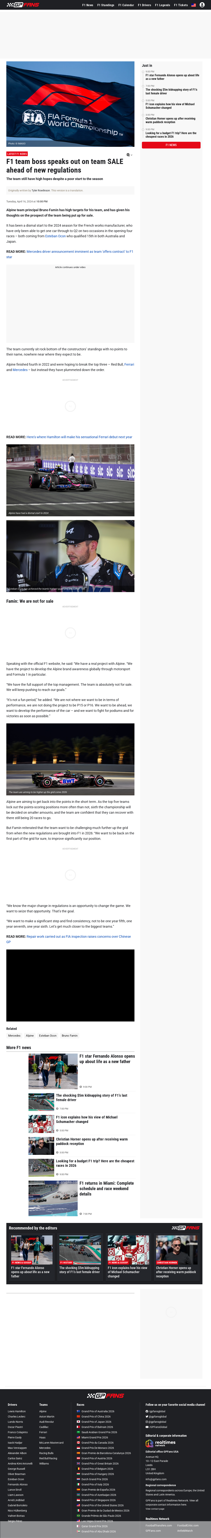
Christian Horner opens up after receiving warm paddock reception (170, 120)
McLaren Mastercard (51, 1442)
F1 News (87, 5)
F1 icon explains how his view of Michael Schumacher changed (170, 105)
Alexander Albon (17, 1453)
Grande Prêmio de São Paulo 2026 (99, 1515)
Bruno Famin (69, 1035)
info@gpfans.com (156, 1479)
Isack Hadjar (15, 1442)
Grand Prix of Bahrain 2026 (95, 1427)
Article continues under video (70, 267)
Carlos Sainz (15, 1458)
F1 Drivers (144, 5)
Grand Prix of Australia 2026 (95, 1411)
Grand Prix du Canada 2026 (95, 1442)
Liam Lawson (15, 1494)
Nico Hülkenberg (17, 1510)
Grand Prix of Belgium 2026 (95, 1468)
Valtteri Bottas (16, 1515)
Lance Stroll (14, 1489)
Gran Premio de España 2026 (96, 1489)
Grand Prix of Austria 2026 (94, 1458)
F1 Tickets (181, 5)
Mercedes (20, 370)
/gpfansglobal (155, 1411)
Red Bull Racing (48, 1458)
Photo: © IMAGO (17, 143)
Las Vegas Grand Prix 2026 (95, 1521)
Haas (42, 1437)
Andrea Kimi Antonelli (20, 1463)
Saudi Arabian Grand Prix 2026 (97, 1432)
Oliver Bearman (17, 1474)
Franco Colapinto (18, 1432)
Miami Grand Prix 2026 (92, 1437)
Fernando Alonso (18, 1484)
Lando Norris (15, 1421)
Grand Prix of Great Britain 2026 (98, 1463)
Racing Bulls (46, 1453)
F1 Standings (105, 5)
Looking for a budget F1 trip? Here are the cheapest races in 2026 (171, 134)
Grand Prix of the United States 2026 (100, 1505)
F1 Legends (162, 5)
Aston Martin (46, 1416)
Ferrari (129, 364)
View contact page (155, 1509)
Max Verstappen (17, 1447)
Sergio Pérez (15, 1521)
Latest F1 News (17, 153)
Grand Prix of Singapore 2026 (96, 1500)
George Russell (16, 1468)
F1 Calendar (126, 5)
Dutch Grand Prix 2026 (92, 1479)
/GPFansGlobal (156, 1427)
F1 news (171, 145)
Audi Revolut (46, 1421)
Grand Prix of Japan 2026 (94, 1421)
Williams (44, 1463)
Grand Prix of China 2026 (94, 1416)
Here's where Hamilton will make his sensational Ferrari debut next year (79, 437)
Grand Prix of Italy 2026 (93, 1484)
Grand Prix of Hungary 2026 (95, 1474)
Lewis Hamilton (17, 1411)
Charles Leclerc (16, 1416)
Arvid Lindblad (16, 1500)
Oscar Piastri (15, 1427)
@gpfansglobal (156, 1416)
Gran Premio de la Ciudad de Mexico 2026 (103, 1510)
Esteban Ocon (55, 236)
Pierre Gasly (15, 1437)
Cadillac (43, 1427)
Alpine (30, 1035)
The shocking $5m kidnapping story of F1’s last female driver (171, 91)
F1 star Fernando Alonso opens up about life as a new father (172, 77)
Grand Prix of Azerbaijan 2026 (96, 1494)
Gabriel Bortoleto (17, 1505)
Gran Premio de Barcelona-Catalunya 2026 (104, 1453)
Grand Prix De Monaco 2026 (95, 1447)
